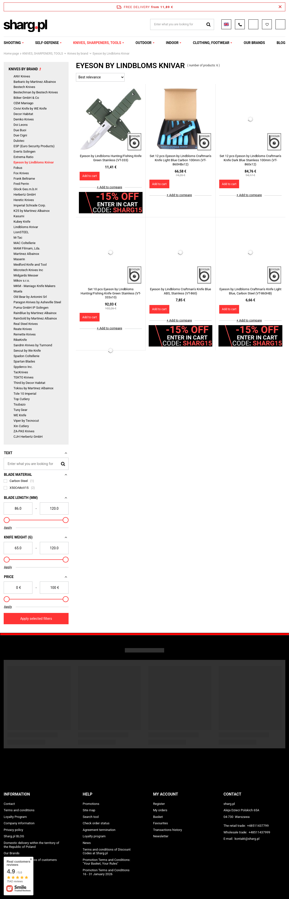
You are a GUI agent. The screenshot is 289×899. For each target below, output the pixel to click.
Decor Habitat (23, 114)
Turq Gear (20, 410)
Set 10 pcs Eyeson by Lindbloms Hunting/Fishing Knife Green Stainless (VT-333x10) (111, 293)
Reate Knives (23, 329)
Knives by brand (77, 53)
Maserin (19, 259)
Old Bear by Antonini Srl (30, 297)
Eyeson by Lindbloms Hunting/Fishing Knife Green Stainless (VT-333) (111, 158)
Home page (11, 53)
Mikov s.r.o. (22, 280)
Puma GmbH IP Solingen (31, 307)
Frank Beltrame (24, 178)
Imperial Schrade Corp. (30, 205)
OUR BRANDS (254, 43)
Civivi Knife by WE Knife (30, 108)
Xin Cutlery (21, 426)
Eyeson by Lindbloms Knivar (34, 162)
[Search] (63, 464)
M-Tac (18, 237)
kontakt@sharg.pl (246, 839)
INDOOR (172, 43)
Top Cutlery (22, 399)
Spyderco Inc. (23, 367)
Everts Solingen (24, 151)
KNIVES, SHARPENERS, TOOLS (97, 43)
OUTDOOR (144, 43)
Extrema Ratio (23, 157)
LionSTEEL (21, 232)
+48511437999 (259, 832)
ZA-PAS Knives (24, 431)
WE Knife (20, 415)
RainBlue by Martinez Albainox (35, 313)
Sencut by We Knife (27, 350)
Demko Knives (24, 119)
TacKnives (21, 372)
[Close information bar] (280, 7)
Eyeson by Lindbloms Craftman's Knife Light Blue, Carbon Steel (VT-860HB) (250, 291)
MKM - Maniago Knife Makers (34, 286)
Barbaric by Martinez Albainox (35, 82)
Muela (18, 291)
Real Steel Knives (26, 324)
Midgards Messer (26, 275)
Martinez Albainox (26, 254)
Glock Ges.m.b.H (25, 189)
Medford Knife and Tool (30, 264)
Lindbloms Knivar (26, 227)
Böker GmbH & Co (26, 98)
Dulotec (19, 141)
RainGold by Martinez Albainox (35, 318)
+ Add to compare (109, 187)
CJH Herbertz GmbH (28, 436)
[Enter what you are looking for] (36, 464)
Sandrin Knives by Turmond (33, 345)
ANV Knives (22, 76)
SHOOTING (12, 43)
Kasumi (19, 216)
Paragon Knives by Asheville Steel (37, 302)
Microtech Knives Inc (28, 270)
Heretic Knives (24, 200)
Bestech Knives (24, 87)
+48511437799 (258, 825)
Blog (281, 43)
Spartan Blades (24, 361)
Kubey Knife (22, 221)
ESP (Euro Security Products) (34, 146)
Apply (8, 527)
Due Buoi (20, 130)
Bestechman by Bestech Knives (36, 92)
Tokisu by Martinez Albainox (33, 388)
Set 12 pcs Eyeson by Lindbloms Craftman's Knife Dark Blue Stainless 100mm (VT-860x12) (250, 160)
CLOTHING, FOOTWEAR (211, 43)
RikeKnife (20, 340)
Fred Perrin (21, 184)
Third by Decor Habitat (29, 383)
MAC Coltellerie (24, 243)
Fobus (18, 168)
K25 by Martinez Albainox (32, 211)
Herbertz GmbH (25, 194)
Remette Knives (25, 334)
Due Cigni (20, 135)
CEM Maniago (23, 103)
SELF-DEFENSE (47, 43)
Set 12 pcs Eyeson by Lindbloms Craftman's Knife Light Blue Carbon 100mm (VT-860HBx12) (180, 160)
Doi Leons (21, 125)
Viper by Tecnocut (26, 420)
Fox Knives (21, 173)
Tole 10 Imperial (25, 393)
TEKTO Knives (23, 377)
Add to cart (89, 176)
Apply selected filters (36, 619)
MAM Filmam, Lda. (27, 248)
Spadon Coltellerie (26, 356)
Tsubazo (20, 404)
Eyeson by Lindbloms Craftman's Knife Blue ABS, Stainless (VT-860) (180, 291)
